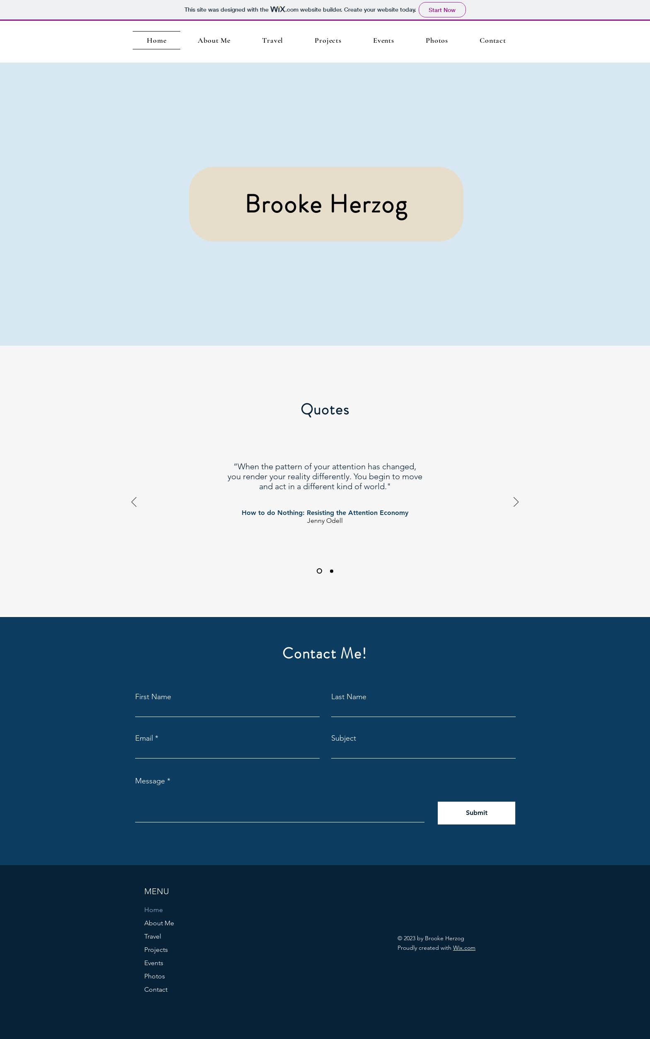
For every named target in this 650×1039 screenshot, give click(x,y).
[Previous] (133, 502)
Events (153, 963)
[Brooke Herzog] (326, 204)
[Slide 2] (331, 571)
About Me (159, 923)
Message (150, 781)
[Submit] (476, 813)
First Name (153, 696)
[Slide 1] (319, 571)
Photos (154, 976)
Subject (343, 738)
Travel (152, 936)
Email (144, 738)
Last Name (348, 696)
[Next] (516, 502)
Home (153, 910)
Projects (156, 950)
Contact (155, 989)
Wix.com (464, 947)
